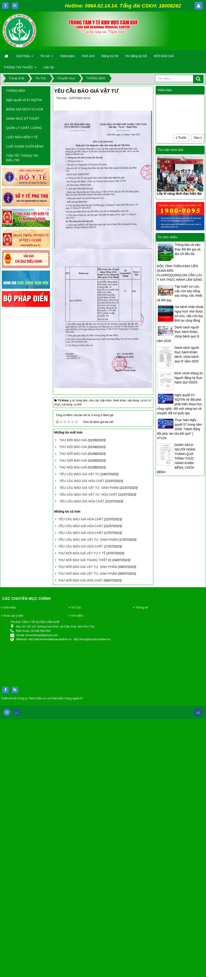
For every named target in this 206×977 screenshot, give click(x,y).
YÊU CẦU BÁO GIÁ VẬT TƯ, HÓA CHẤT (88, 494)
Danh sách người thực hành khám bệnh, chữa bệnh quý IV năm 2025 (187, 354)
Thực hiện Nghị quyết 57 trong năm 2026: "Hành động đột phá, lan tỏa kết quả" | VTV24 (179, 429)
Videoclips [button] (67, 56)
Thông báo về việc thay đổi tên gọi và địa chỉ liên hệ (188, 249)
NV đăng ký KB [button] (136, 56)
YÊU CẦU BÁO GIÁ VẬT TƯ (79, 474)
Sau (198, 137)
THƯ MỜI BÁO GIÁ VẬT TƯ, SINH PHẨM (87, 567)
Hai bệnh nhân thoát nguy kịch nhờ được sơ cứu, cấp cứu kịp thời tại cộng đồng (189, 313)
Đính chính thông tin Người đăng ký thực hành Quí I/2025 (189, 377)
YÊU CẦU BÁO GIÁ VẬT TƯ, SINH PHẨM (89, 488)
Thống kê (141, 607)
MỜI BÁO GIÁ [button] (164, 56)
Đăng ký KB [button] (110, 56)
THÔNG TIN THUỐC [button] (20, 68)
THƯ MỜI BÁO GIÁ (73, 440)
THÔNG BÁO (15, 90)
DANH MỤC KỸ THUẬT (22, 118)
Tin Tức (76, 607)
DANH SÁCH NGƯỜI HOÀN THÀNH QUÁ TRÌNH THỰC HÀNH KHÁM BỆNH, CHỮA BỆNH (176, 458)
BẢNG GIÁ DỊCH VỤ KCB (24, 109)
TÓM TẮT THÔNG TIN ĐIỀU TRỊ (22, 158)
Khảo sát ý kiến (13, 615)
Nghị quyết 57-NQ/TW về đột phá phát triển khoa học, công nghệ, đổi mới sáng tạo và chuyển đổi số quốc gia (180, 404)
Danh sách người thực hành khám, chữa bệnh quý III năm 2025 (178, 334)
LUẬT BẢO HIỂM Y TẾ (22, 137)
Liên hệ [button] (48, 67)
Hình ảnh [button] (88, 56)
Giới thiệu (9, 607)
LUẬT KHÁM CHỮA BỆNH (25, 146)
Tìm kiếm (77, 615)
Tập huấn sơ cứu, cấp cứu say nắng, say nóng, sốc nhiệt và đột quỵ (179, 293)
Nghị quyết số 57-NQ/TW (24, 100)
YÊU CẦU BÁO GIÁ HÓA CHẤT (81, 481)
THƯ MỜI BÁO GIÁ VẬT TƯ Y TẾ (81, 553)
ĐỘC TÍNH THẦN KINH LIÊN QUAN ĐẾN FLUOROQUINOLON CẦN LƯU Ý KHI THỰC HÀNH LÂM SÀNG (179, 272)
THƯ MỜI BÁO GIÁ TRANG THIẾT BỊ (84, 560)
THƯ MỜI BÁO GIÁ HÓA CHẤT (80, 580)
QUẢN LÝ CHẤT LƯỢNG (24, 128)
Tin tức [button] (46, 57)
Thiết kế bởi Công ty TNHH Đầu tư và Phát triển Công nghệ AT (42, 698)
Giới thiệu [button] (24, 57)
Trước (181, 137)
